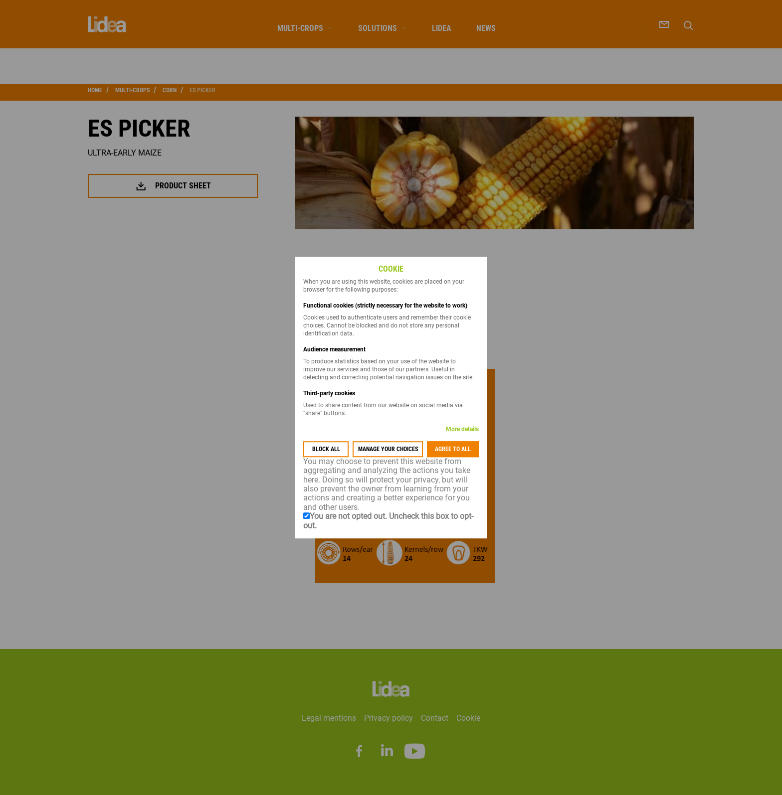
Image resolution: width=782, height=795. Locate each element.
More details (462, 429)
